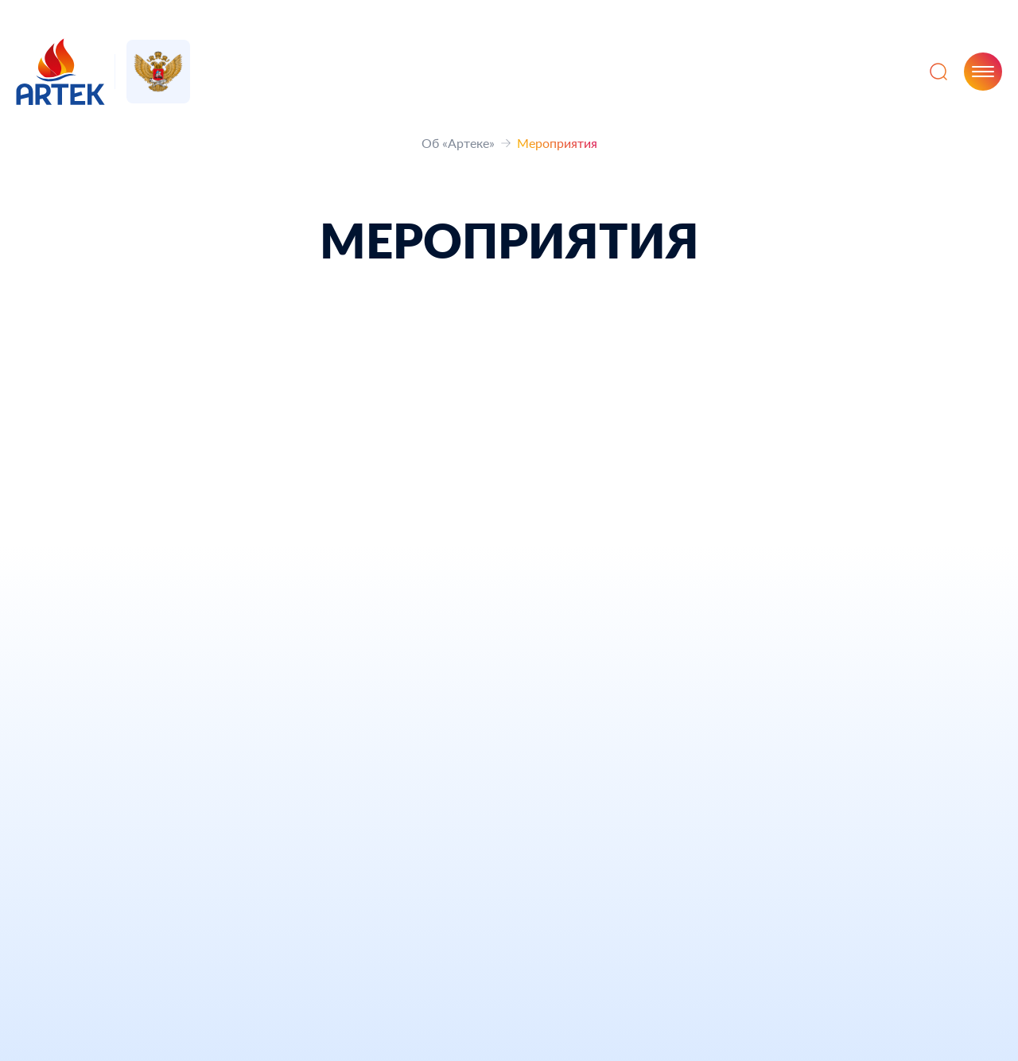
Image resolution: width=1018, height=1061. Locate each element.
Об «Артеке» (458, 142)
